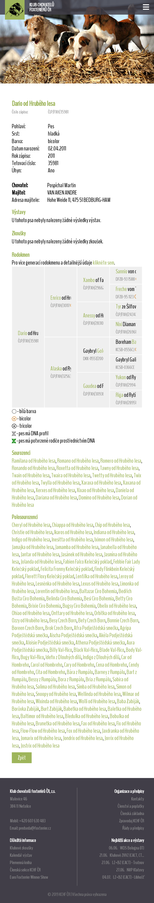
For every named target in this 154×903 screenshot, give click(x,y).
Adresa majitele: (25, 200)
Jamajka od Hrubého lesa (32, 547)
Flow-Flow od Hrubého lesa (43, 731)
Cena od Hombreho (111, 665)
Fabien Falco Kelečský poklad (87, 562)
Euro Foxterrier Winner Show (29, 877)
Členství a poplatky (131, 806)
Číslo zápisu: (20, 112)
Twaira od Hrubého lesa (70, 475)
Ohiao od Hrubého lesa (31, 613)
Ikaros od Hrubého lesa (73, 532)
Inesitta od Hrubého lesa (72, 540)
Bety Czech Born (92, 620)
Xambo (89, 280)
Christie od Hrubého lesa (32, 532)
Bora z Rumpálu (71, 679)
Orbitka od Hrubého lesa (114, 613)
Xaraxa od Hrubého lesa (101, 483)
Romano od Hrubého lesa (78, 461)
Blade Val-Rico (111, 650)
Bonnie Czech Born (122, 620)
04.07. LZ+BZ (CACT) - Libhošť (123, 877)
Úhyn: (16, 170)
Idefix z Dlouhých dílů (63, 657)
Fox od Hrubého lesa (83, 731)
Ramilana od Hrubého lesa (34, 461)
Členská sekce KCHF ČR (25, 869)
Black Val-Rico (86, 650)
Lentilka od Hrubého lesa (96, 576)
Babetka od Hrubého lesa (85, 709)
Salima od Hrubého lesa (55, 687)
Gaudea (89, 386)
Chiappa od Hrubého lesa (72, 525)
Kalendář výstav (21, 855)
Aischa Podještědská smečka (73, 635)
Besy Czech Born (63, 620)
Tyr (118, 307)
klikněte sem (103, 263)
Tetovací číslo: (24, 163)
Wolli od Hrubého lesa (97, 701)
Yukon (121, 377)
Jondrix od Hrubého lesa (83, 738)
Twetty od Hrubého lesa (112, 475)
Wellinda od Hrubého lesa (99, 694)
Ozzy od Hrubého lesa (29, 620)
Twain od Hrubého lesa (31, 475)
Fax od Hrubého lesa (98, 724)
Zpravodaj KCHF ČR (131, 820)
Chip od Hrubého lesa (112, 525)
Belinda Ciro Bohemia (64, 599)
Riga (119, 395)
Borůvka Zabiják (25, 709)
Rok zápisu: (21, 156)
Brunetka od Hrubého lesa (58, 724)
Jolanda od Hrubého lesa (41, 562)
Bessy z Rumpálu (42, 679)
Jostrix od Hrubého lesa (40, 746)
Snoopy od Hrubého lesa (56, 694)
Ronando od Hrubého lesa (33, 468)
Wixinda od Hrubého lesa (56, 701)
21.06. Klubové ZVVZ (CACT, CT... (121, 855)
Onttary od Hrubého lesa (72, 613)
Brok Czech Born (58, 628)
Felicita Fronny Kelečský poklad (67, 569)
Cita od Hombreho (50, 672)
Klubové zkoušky (21, 848)
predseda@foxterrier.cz (35, 828)
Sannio (121, 271)
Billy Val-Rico (61, 650)
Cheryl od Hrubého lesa (31, 525)
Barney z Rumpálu (110, 672)
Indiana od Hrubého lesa (114, 532)
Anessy (89, 316)
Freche (121, 289)
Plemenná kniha (21, 862)
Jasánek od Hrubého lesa (81, 554)
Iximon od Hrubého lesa (113, 540)
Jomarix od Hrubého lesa (41, 738)
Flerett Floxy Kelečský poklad (49, 576)
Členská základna (132, 813)
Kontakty (137, 798)
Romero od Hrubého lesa (120, 461)
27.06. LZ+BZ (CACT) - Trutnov (123, 862)
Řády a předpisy (133, 828)
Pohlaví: (19, 126)
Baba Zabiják (128, 701)
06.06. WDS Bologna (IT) (126, 848)
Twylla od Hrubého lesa (60, 483)
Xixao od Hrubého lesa (95, 490)
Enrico (56, 298)
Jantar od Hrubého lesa (40, 554)
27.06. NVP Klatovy (130, 869)
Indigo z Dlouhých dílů (101, 657)
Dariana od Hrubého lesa (56, 498)
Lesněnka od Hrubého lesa (57, 584)
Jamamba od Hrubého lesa (76, 547)
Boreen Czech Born (27, 628)
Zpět (22, 758)
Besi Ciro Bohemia (99, 599)
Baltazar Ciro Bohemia (98, 591)
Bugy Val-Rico (32, 657)
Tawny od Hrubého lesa (119, 468)
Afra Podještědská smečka (96, 628)
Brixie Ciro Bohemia (44, 606)
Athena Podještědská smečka (100, 643)
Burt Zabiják (51, 709)
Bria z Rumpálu (98, 679)
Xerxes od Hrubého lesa (55, 490)
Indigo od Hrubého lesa (31, 540)
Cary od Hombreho (79, 665)
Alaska (56, 369)
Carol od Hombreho (46, 665)
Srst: (16, 133)
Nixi (119, 324)
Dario (22, 333)
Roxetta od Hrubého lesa (77, 468)
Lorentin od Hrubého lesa (57, 591)
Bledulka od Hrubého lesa (86, 716)
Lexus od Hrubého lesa (99, 584)
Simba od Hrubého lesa (96, 687)
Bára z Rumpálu (80, 672)
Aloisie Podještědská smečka (50, 643)
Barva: (17, 141)
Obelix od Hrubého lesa (116, 606)
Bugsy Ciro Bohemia (79, 606)
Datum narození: (25, 148)
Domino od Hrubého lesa (99, 498)
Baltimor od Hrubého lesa (42, 716)
